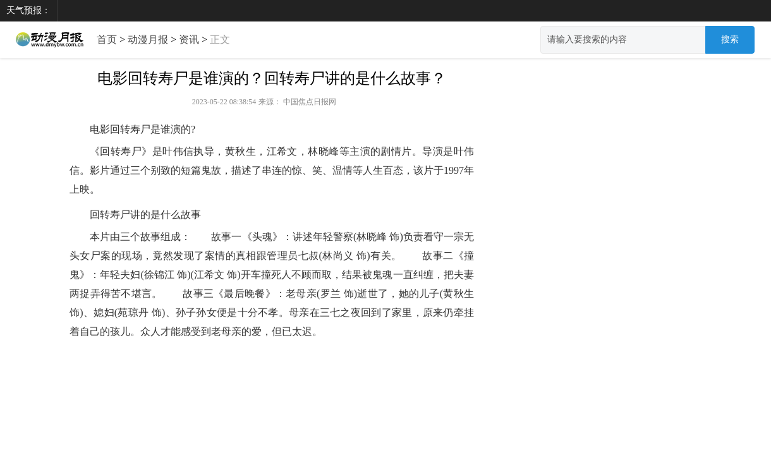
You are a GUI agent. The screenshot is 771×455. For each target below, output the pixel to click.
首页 (107, 39)
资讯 (189, 39)
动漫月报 (148, 39)
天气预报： (28, 10)
